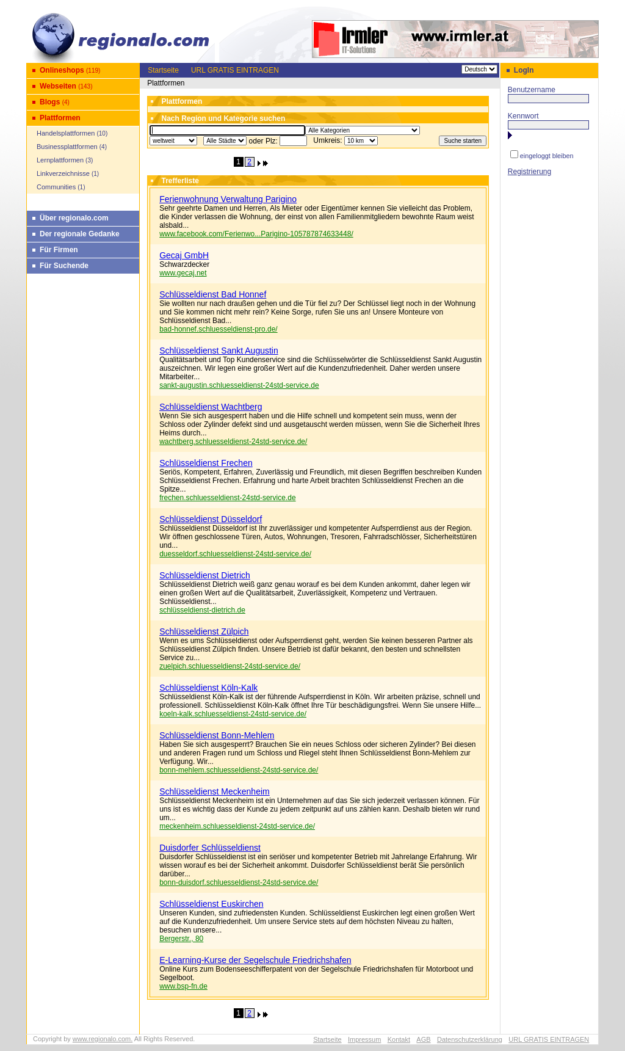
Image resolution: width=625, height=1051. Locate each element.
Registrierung (529, 171)
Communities (56, 187)
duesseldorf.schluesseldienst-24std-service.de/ (235, 554)
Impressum (364, 1039)
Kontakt (399, 1039)
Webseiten (58, 86)
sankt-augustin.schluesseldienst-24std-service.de (239, 385)
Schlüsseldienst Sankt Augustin (218, 350)
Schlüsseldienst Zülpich (203, 631)
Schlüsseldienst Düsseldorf (210, 519)
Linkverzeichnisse (63, 173)
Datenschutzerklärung (469, 1039)
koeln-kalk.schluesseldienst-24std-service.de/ (232, 714)
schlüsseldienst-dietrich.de (202, 610)
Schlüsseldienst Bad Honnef (212, 294)
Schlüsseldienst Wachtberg (210, 407)
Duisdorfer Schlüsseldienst (210, 848)
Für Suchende (64, 265)
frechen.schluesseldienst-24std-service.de (227, 497)
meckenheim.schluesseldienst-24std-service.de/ (237, 826)
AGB (423, 1039)
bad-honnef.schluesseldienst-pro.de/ (218, 329)
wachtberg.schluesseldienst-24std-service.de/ (233, 441)
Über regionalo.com (74, 218)
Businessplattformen (67, 146)
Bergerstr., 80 (181, 938)
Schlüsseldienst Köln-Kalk (208, 688)
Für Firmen (59, 249)
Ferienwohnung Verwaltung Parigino (228, 199)
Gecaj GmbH (184, 255)
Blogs (50, 102)
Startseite (163, 70)
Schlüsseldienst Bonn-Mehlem (216, 735)
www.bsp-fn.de (183, 986)
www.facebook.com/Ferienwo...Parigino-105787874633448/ (256, 234)
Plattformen (60, 118)
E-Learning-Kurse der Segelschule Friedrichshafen (255, 960)
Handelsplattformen (66, 133)
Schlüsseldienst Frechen (206, 463)
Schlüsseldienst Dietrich (204, 575)
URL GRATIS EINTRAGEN (235, 70)
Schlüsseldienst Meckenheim (214, 791)
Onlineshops (62, 70)
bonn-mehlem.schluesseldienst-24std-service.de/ (238, 770)
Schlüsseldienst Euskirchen (211, 904)
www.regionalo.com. (102, 1038)
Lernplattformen (60, 160)
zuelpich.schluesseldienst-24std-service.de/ (229, 666)
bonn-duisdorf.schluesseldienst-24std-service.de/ (238, 882)
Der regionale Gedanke (80, 234)
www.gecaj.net (182, 273)
